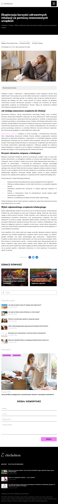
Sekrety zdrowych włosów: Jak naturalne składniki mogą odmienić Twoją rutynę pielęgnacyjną (31, 471)
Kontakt (4, 464)
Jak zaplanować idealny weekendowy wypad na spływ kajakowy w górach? (41, 281)
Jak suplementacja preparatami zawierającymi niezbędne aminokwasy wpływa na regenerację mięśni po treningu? (31, 485)
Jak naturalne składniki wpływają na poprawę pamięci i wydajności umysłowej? (14, 281)
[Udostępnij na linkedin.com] (36, 257)
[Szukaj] (3, 293)
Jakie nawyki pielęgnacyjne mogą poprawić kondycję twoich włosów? (28, 326)
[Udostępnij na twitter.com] (33, 257)
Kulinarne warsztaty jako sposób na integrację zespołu (23, 319)
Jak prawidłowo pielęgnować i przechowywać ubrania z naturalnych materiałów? (27, 394)
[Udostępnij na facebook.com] (29, 257)
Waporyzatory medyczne (9, 134)
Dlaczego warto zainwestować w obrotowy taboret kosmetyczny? (27, 333)
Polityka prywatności (15, 464)
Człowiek (34, 43)
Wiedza (40, 43)
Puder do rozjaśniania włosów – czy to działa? (21, 477)
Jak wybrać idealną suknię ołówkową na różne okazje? (24, 312)
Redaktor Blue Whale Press (9, 43)
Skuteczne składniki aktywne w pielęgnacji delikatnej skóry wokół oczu (28, 340)
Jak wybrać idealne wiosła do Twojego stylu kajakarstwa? (24, 305)
